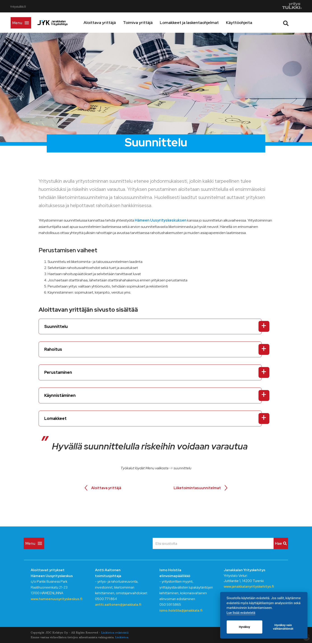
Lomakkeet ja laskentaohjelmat (202, 22)
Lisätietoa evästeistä (114, 632)
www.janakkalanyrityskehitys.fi (249, 586)
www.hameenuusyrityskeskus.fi (56, 599)
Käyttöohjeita (252, 22)
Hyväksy (244, 627)
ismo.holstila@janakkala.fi (181, 610)
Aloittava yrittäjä (113, 22)
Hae (281, 543)
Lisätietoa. (122, 637)
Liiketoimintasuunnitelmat (197, 488)
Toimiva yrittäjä (151, 22)
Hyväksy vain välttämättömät (283, 626)
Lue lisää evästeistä (241, 613)
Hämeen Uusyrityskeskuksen (160, 220)
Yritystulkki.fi (18, 6)
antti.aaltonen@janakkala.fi (118, 604)
